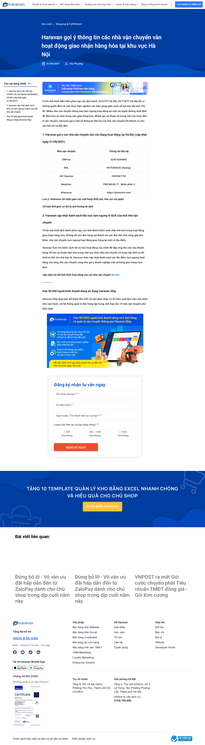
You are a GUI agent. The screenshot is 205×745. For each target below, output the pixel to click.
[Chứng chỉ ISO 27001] (27, 706)
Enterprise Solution (84, 662)
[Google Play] (36, 667)
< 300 (67, 434)
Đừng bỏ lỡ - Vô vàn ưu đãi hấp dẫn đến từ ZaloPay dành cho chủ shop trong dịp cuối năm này (42, 589)
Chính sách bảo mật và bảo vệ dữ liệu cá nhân (40, 738)
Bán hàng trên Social (85, 632)
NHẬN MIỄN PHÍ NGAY (102, 506)
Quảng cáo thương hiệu (99, 4)
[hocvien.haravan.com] (13, 4)
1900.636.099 (25, 638)
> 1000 (123, 434)
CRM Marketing (82, 652)
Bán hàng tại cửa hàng (86, 642)
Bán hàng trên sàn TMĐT (87, 647)
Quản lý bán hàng (127, 4)
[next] (172, 4)
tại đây (115, 274)
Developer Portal (165, 647)
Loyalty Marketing (83, 657)
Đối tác (159, 627)
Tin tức (118, 637)
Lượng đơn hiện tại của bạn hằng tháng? (76, 424)
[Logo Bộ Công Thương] (181, 738)
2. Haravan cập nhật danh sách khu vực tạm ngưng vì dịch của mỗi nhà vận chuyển (22, 108)
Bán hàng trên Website (86, 627)
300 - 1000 (95, 434)
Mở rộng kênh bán (71, 4)
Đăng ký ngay (76, 447)
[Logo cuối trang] (23, 622)
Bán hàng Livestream (85, 637)
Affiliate (159, 642)
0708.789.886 (122, 700)
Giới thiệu (119, 627)
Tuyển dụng (121, 647)
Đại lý (158, 637)
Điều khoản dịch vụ (83, 738)
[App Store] (20, 667)
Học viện (119, 632)
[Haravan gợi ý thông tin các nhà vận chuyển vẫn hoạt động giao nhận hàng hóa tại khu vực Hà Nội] (42, 557)
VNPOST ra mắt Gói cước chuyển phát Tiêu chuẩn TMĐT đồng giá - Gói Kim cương (161, 586)
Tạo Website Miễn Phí (189, 4)
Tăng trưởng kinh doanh (155, 4)
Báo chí (159, 632)
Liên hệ (118, 642)
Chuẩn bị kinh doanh (44, 4)
